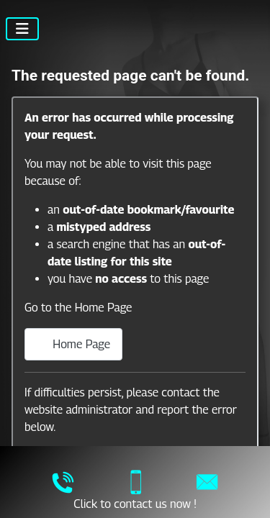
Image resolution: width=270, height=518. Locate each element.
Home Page (73, 344)
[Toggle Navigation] (22, 28)
